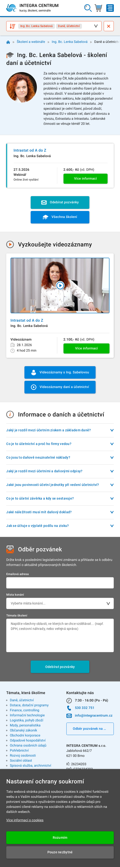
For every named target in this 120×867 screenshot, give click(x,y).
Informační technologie (27, 715)
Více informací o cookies (24, 820)
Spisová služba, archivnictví (30, 766)
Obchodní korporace (25, 735)
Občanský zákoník (23, 730)
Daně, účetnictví (22, 700)
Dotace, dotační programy (29, 705)
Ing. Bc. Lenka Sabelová (69, 42)
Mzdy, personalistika (25, 725)
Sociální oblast (21, 761)
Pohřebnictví (19, 751)
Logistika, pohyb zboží (26, 720)
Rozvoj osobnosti (23, 756)
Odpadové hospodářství (28, 740)
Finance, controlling (24, 710)
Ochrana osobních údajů (28, 745)
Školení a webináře (31, 42)
